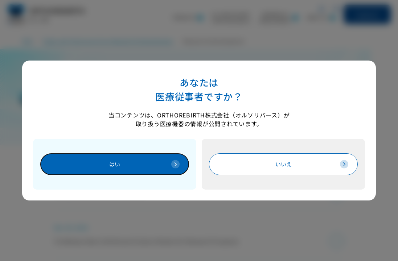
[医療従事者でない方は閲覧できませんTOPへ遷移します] (283, 164)
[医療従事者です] (114, 164)
